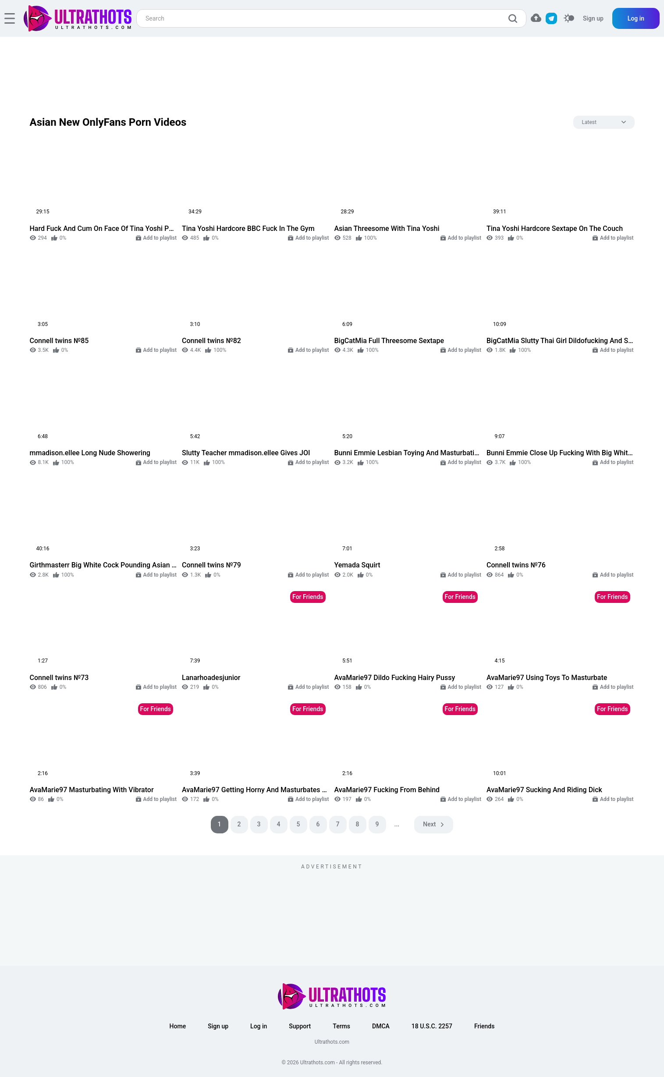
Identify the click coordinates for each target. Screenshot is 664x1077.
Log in (636, 18)
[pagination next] (433, 824)
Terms (341, 1026)
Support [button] (300, 1026)
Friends (484, 1026)
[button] (536, 17)
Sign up (593, 18)
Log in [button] (258, 1026)
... (397, 824)
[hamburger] (9, 18)
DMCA (381, 1026)
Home (178, 1026)
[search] (515, 18)
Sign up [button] (218, 1026)
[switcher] (569, 18)
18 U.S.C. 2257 (432, 1026)
